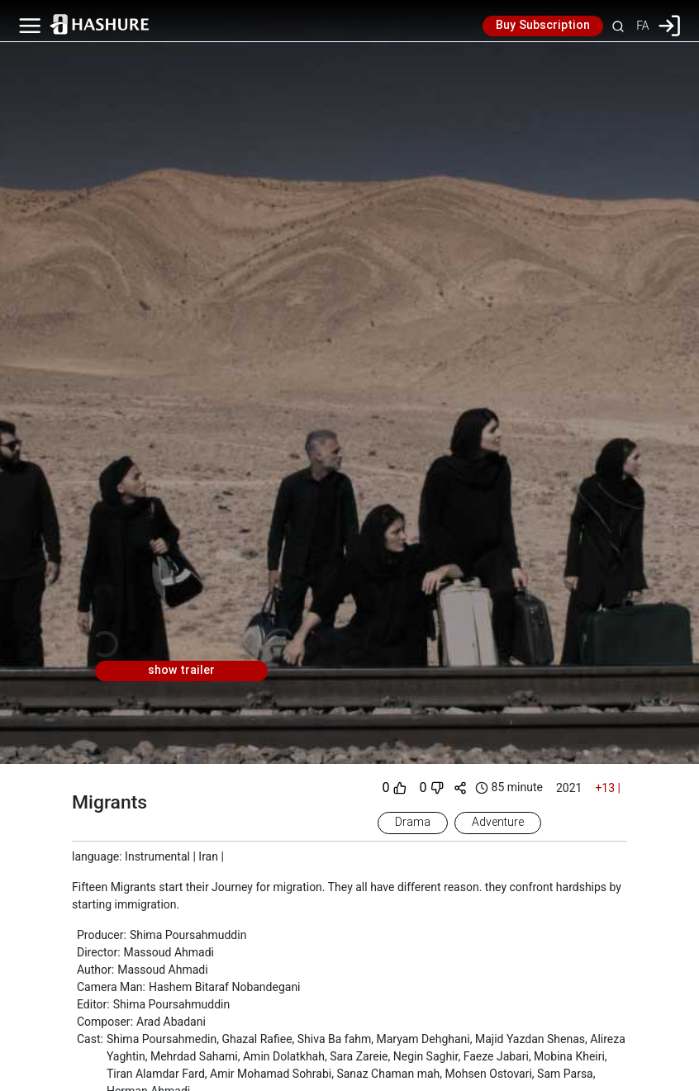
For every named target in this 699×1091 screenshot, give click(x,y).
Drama (412, 823)
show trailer (181, 671)
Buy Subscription (543, 26)
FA (642, 25)
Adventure (498, 823)
